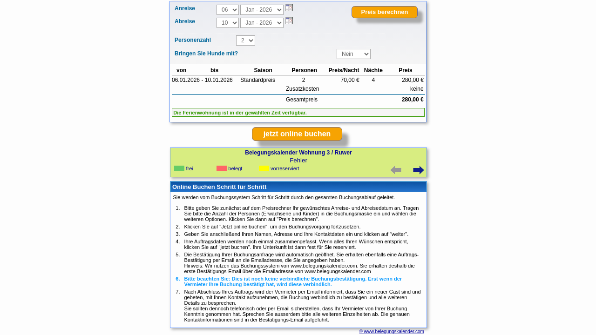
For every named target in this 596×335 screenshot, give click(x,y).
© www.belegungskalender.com (391, 331)
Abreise (185, 21)
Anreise (185, 8)
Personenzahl (193, 40)
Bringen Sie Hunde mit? (206, 53)
